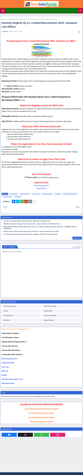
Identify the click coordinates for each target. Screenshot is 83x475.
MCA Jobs (6, 320)
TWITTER (46, 409)
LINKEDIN (54, 409)
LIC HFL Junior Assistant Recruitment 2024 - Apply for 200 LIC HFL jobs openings (30, 234)
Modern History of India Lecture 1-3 (14, 342)
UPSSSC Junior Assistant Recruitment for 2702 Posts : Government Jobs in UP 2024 (31, 231)
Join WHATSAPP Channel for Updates (41, 417)
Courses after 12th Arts (10, 346)
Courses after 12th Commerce (12, 354)
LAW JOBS (9, 19)
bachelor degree (24, 194)
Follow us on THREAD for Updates (41, 422)
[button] (80, 11)
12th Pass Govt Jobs (50, 306)
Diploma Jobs (48, 311)
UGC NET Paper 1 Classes (10, 337)
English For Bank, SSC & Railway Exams (15, 329)
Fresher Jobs (35, 194)
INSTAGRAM (38, 409)
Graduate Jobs (8, 315)
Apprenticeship (49, 320)
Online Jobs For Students (10, 333)
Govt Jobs (57, 194)
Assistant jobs (13, 194)
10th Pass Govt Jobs (10, 306)
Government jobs (47, 194)
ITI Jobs (6, 311)
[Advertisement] (41, 457)
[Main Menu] (3, 11)
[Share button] (34, 201)
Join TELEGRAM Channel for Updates (42, 413)
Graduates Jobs (7, 197)
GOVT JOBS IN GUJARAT (69, 194)
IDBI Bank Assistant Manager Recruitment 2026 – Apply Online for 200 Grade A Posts (32, 224)
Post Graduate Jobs (50, 315)
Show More (77, 238)
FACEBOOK (29, 409)
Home (3, 19)
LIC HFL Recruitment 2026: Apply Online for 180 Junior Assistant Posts (27, 221)
